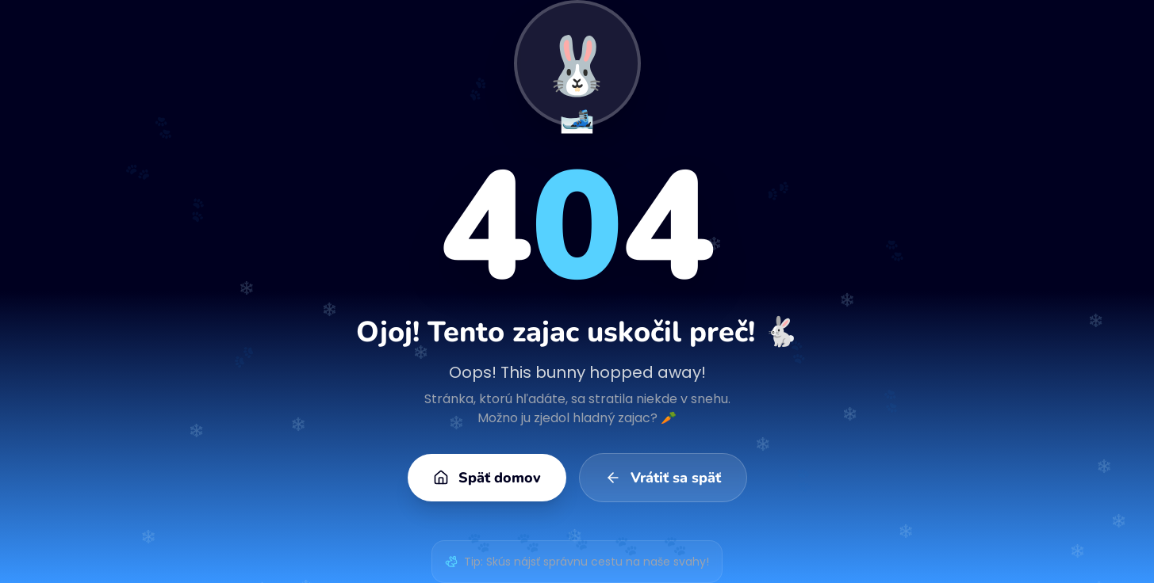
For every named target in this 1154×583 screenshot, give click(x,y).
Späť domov (487, 477)
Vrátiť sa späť (663, 477)
